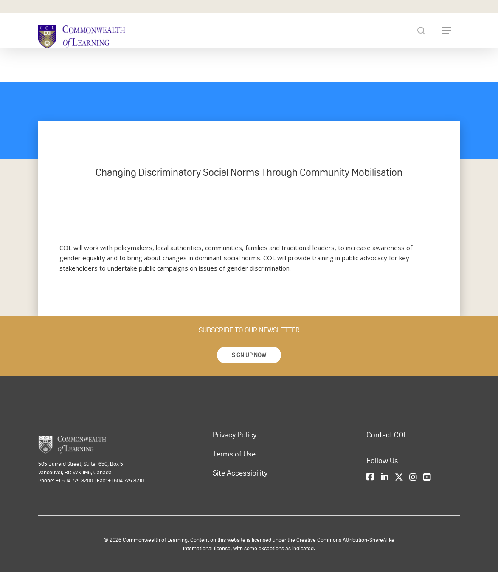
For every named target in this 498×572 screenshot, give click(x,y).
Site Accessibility (240, 473)
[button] (249, 355)
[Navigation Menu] (446, 30)
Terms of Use (234, 454)
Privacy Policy (234, 435)
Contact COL (386, 435)
